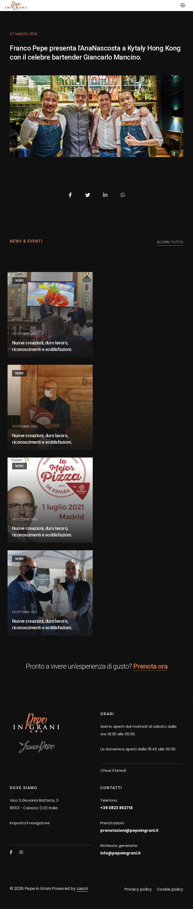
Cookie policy (170, 889)
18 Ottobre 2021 (25, 334)
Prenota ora (150, 666)
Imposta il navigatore (30, 823)
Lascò (82, 888)
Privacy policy (138, 889)
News (19, 280)
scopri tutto (170, 242)
